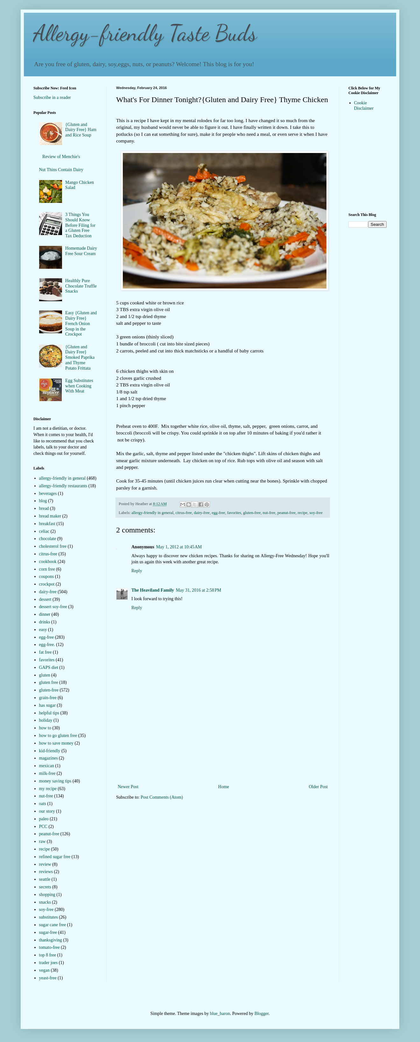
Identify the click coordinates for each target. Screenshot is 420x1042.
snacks (45, 902)
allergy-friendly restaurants (63, 485)
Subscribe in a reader (52, 97)
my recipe (48, 788)
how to (45, 728)
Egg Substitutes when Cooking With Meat (79, 386)
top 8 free (47, 955)
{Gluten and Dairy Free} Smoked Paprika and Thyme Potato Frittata (79, 357)
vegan (44, 970)
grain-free (48, 697)
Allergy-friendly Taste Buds (145, 33)
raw (42, 841)
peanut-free (286, 513)
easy (43, 629)
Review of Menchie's (61, 156)
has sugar (47, 705)
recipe (302, 513)
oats (42, 803)
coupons (46, 576)
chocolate (47, 538)
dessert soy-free (53, 606)
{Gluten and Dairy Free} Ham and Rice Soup (80, 130)
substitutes (48, 917)
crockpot (47, 584)
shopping (47, 894)
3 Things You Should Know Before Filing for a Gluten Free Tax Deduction (80, 225)
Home (223, 786)
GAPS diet (48, 667)
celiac (44, 531)
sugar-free (48, 932)
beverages (48, 493)
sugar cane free (52, 924)
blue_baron (220, 1013)
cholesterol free (53, 546)
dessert (45, 599)
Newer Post (128, 786)
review (45, 864)
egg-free (218, 513)
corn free (47, 569)
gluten (44, 675)
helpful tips (49, 713)
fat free (45, 652)
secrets (45, 887)
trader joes (48, 962)
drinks (44, 622)
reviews (46, 871)
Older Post (318, 786)
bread (44, 508)
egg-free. (47, 644)
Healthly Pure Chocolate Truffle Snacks (81, 286)
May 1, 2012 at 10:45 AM (179, 547)
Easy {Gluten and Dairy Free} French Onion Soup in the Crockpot (81, 323)
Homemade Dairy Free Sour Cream (81, 251)
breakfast (47, 523)
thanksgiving (50, 940)
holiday (45, 720)
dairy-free (202, 513)
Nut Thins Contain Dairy (61, 169)
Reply (136, 570)
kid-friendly (49, 750)
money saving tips (55, 781)
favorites (234, 513)
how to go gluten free (58, 735)
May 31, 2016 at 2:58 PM (198, 590)
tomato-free (49, 947)
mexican (46, 765)
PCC (43, 826)
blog (43, 500)
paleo (44, 818)
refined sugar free (55, 856)
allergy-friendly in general (152, 513)
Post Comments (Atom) (162, 797)
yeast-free (48, 978)
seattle (45, 879)
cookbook (48, 561)
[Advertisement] (223, 743)
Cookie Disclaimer (364, 106)
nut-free (269, 513)
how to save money (56, 743)
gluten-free (252, 513)
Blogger (262, 1013)
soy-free (315, 513)
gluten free (48, 682)
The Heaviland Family (152, 590)
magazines (48, 758)
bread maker (50, 516)
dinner (45, 614)
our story (47, 811)
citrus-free (183, 513)
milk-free (47, 773)
